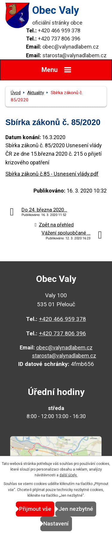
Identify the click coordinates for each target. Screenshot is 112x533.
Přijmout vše (35, 508)
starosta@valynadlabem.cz (74, 55)
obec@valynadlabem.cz (70, 46)
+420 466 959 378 (59, 30)
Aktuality (35, 92)
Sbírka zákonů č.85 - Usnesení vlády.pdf (52, 174)
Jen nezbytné (76, 508)
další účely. (68, 475)
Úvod (16, 92)
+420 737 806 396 (59, 38)
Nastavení (56, 523)
